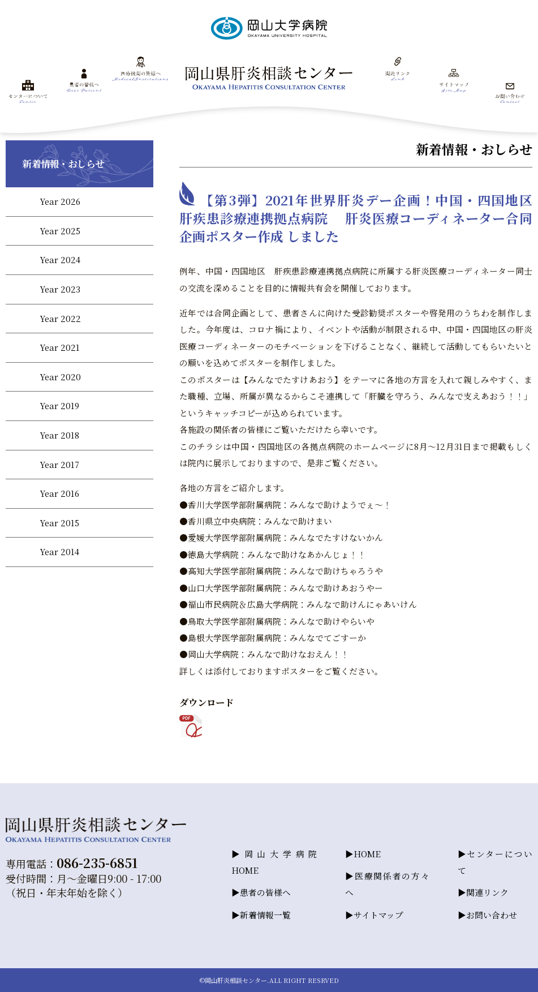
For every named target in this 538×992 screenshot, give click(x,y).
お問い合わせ (491, 915)
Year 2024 (60, 259)
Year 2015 (59, 523)
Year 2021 (60, 347)
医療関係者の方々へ (387, 884)
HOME (367, 853)
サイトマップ (378, 915)
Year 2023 (60, 289)
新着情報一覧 (265, 915)
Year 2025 (60, 231)
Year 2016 (59, 493)
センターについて (495, 861)
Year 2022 (60, 318)
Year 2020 (60, 377)
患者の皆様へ (265, 892)
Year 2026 (60, 201)
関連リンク (487, 892)
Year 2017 (59, 464)
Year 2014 (59, 551)
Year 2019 (59, 405)
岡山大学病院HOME (274, 861)
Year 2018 (59, 435)
